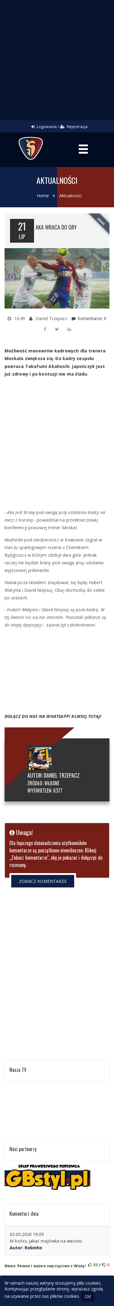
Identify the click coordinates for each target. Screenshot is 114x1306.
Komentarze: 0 (92, 318)
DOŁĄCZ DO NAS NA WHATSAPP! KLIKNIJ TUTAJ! (53, 716)
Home (43, 195)
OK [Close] (88, 1296)
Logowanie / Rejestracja (59, 126)
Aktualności (70, 195)
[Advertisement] (57, 60)
